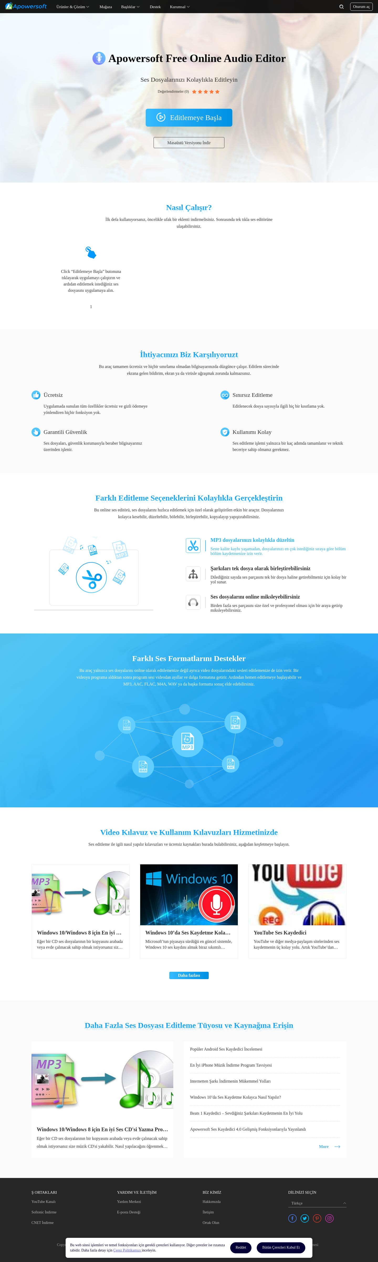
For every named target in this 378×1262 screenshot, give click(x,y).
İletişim (208, 1212)
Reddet (241, 1247)
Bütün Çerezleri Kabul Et (281, 1247)
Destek (155, 7)
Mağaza (105, 7)
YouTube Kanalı (44, 1202)
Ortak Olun (211, 1223)
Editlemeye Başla (196, 117)
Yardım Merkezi (129, 1202)
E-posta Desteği (128, 1212)
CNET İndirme (43, 1223)
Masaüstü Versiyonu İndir (189, 143)
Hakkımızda (211, 1202)
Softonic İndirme (44, 1212)
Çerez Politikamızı (127, 1250)
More (324, 1146)
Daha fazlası (189, 975)
